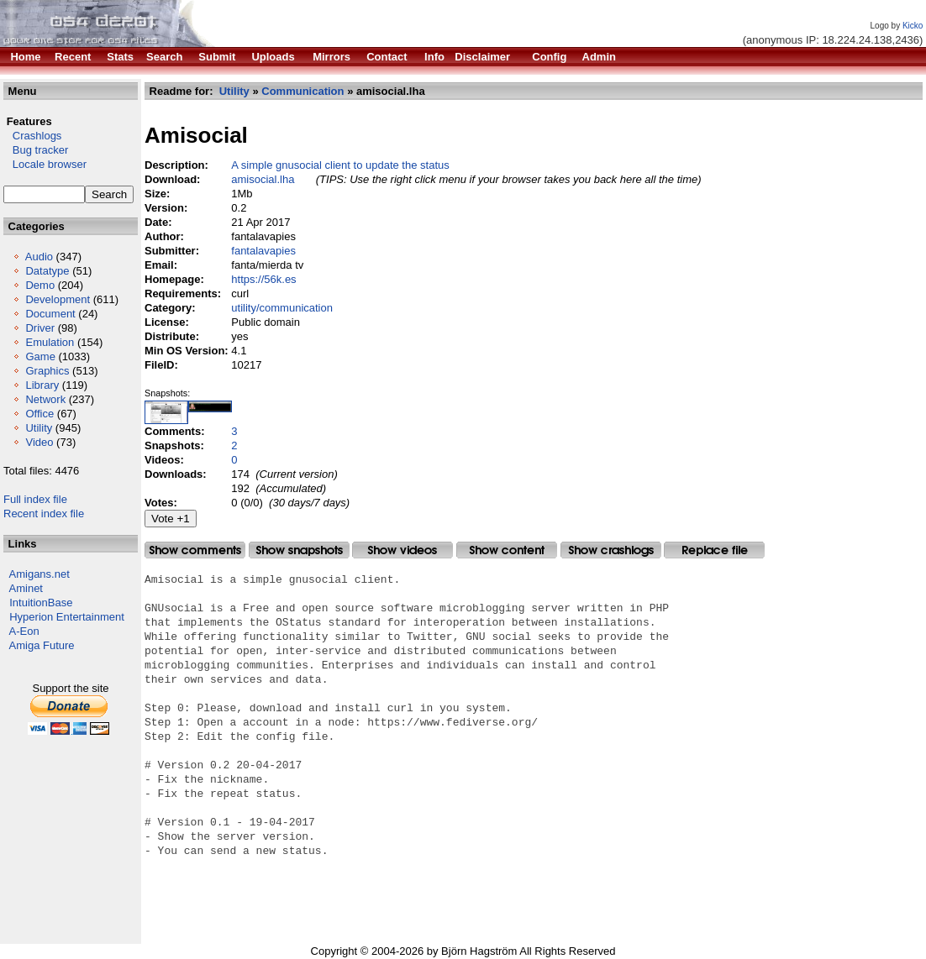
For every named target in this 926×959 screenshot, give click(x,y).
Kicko (912, 25)
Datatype (47, 271)
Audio (39, 256)
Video (39, 442)
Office (39, 413)
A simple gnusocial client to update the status (340, 165)
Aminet (26, 588)
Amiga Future (42, 645)
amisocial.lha (262, 179)
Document (50, 313)
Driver (40, 328)
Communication (302, 91)
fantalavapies (263, 250)
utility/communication (282, 307)
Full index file (35, 499)
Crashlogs (32, 135)
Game (40, 356)
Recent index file (43, 513)
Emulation (49, 342)
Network (45, 399)
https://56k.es (263, 279)
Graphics (47, 370)
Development (57, 299)
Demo (40, 285)
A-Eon (24, 631)
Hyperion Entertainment (66, 617)
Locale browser (45, 164)
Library (42, 385)
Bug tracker (35, 150)
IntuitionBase (40, 602)
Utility (38, 428)
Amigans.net (39, 574)
